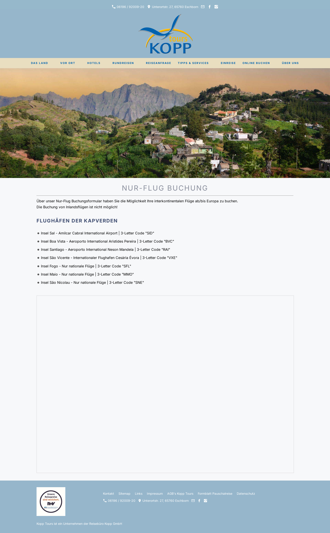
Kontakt (108, 493)
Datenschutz (246, 493)
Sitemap (124, 493)
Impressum (155, 493)
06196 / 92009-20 (128, 7)
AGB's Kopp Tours (180, 493)
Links (138, 493)
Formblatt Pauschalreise (215, 493)
